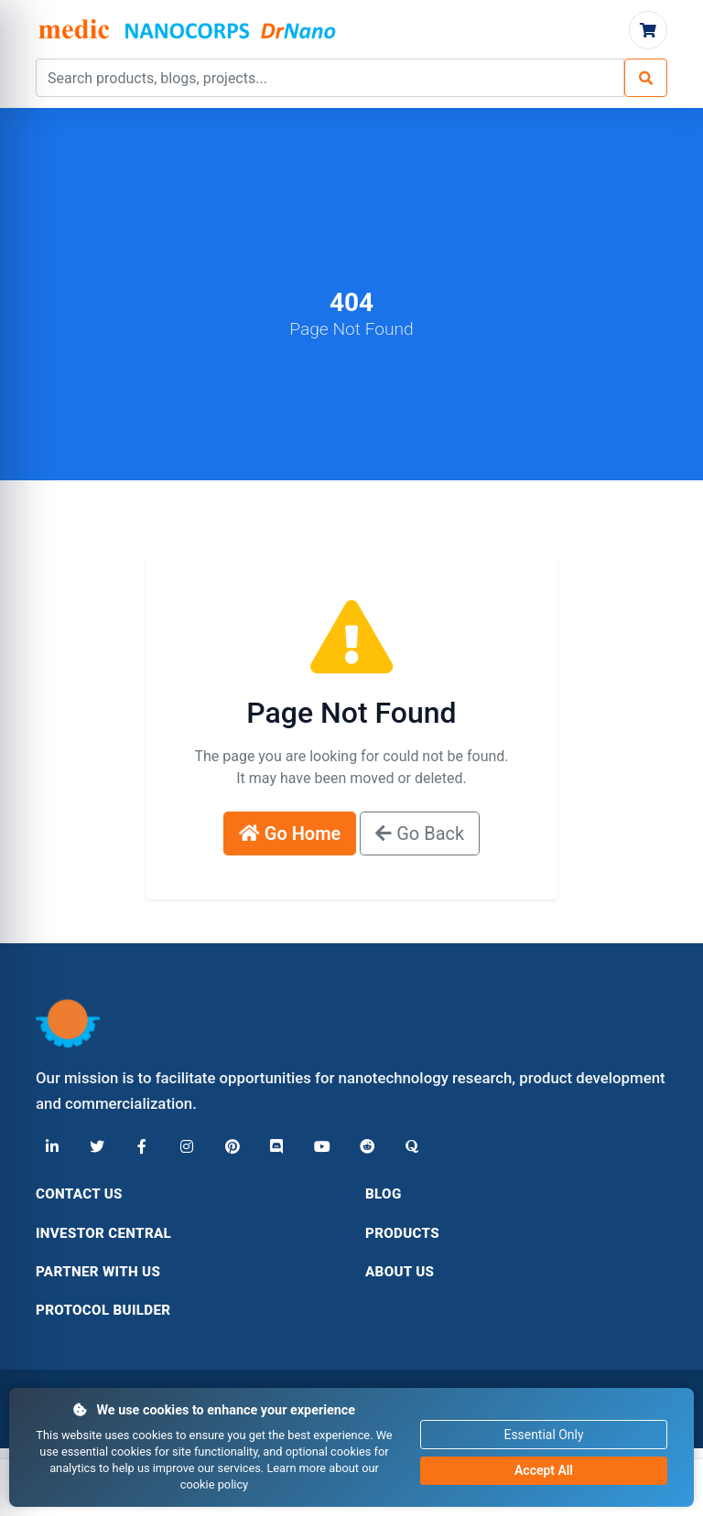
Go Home (290, 833)
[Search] (645, 78)
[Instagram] (184, 1147)
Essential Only (543, 1434)
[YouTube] (315, 1147)
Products (402, 1233)
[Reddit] (359, 1147)
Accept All (543, 1470)
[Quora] (403, 1147)
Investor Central (103, 1233)
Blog (383, 1194)
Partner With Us (98, 1271)
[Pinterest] (227, 1147)
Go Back (419, 833)
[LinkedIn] (52, 1147)
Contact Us (79, 1194)
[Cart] (648, 30)
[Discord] (271, 1147)
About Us (399, 1271)
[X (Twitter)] (96, 1147)
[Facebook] (140, 1147)
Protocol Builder (103, 1310)
